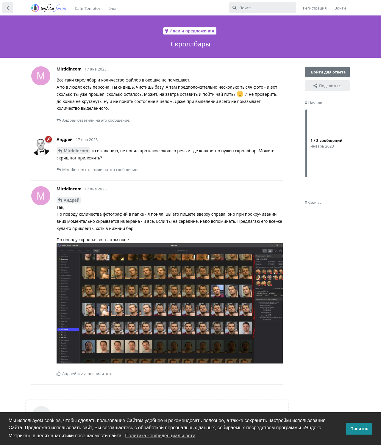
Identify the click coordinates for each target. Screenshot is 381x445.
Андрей (71, 200)
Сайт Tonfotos (88, 8)
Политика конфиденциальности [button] (160, 435)
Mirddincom (76, 150)
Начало (313, 102)
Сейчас (313, 202)
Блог (112, 8)
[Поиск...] (262, 7)
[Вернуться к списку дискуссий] (7, 7)
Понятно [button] (359, 428)
